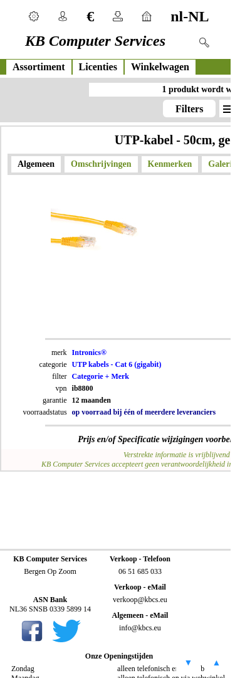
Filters (189, 108)
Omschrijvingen (101, 164)
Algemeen (36, 164)
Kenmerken (170, 164)
